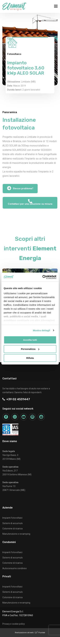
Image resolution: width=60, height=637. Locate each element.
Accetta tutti (30, 339)
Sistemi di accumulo (12, 523)
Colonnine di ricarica (12, 528)
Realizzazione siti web (24, 633)
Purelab (41, 633)
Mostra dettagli (41, 330)
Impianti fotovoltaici (12, 518)
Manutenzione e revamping (16, 534)
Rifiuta (30, 358)
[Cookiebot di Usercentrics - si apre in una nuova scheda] (42, 277)
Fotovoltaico (14, 54)
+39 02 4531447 (16, 399)
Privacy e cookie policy (13, 624)
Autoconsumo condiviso (14, 568)
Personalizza (30, 349)
